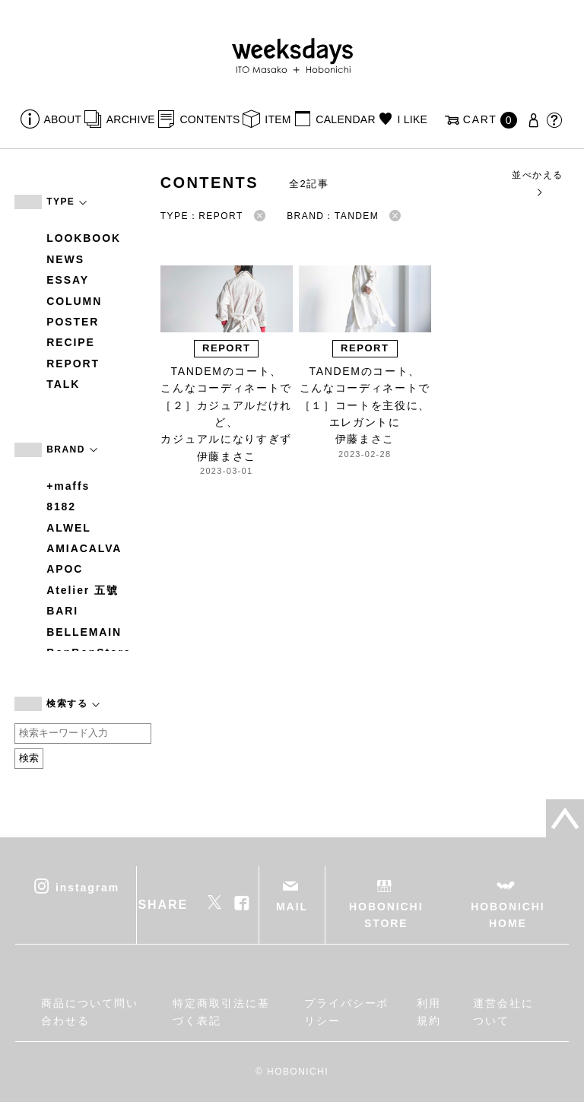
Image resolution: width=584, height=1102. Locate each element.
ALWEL (68, 528)
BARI (62, 611)
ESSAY (67, 280)
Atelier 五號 (82, 590)
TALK (63, 384)
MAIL (292, 906)
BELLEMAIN (84, 632)
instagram (87, 887)
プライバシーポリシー (346, 1011)
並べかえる (537, 183)
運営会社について (503, 1011)
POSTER (72, 322)
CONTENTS (209, 119)
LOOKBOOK (83, 238)
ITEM (278, 119)
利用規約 (429, 1011)
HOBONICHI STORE (386, 914)
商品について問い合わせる (89, 1011)
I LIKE (412, 119)
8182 (61, 506)
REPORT (73, 363)
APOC (64, 569)
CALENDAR (345, 119)
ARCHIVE (130, 119)
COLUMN (74, 301)
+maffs (68, 486)
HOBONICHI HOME (507, 914)
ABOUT (63, 119)
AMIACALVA (84, 548)
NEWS (65, 259)
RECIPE (70, 342)
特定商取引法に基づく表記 (221, 1011)
